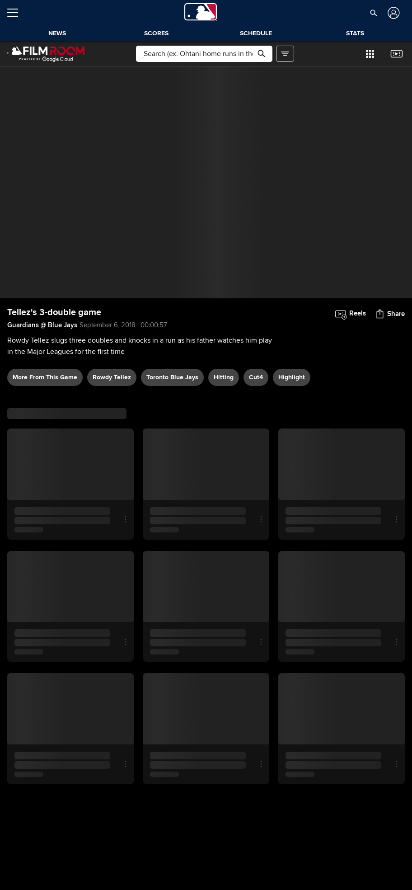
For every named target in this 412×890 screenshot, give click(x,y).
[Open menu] (16, 13)
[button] (373, 13)
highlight (291, 377)
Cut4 (256, 377)
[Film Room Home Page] (46, 53)
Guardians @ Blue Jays (42, 325)
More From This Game (45, 377)
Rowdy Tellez (112, 377)
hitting (224, 377)
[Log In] (393, 13)
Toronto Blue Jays (172, 377)
